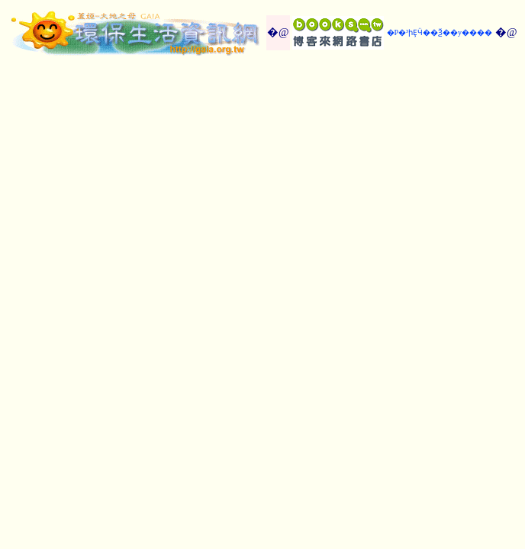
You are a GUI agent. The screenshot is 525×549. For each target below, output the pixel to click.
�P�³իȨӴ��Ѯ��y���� (440, 32)
